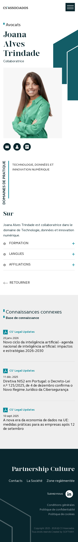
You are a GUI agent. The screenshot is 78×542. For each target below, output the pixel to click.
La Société (34, 481)
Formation (15, 243)
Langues (13, 254)
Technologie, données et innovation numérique (33, 167)
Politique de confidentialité (57, 509)
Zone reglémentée (61, 481)
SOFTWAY (68, 532)
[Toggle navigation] (70, 7)
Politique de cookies (61, 514)
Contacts (15, 481)
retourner (16, 283)
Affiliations (17, 264)
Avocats (13, 25)
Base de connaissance (21, 318)
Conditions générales (61, 505)
